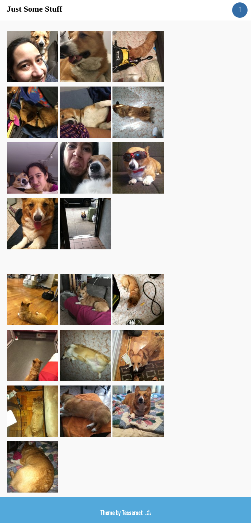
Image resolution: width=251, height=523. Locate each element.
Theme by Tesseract (121, 513)
